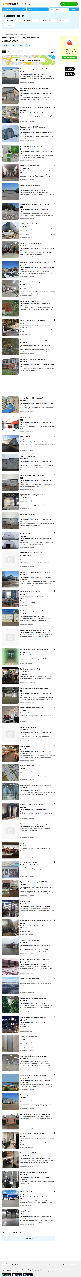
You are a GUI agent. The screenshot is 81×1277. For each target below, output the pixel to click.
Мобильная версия (7, 1266)
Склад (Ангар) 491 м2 (27, 514)
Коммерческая (22, 34)
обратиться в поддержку (46, 1271)
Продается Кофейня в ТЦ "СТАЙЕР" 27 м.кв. (35, 882)
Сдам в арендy (25, 746)
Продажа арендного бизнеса (30, 165)
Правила (64, 1264)
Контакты (72, 1264)
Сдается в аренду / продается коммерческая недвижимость (35, 1114)
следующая (17, 1232)
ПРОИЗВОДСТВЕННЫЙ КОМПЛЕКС (32, 553)
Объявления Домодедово (9, 34)
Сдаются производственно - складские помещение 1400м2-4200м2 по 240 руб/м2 (34, 1095)
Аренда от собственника (28, 1037)
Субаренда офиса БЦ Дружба (30, 591)
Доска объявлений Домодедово (10, 1264)
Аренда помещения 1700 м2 (29, 224)
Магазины (58, 1264)
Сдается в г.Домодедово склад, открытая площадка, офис (34, 88)
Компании (18, 52)
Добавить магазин (69, 57)
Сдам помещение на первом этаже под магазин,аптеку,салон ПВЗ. (33, 359)
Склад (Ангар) (25, 436)
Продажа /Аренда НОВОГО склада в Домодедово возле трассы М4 (32, 127)
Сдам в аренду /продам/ (28, 862)
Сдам (13, 45)
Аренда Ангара (25, 533)
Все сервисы (49, 1264)
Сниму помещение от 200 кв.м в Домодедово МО (35, 630)
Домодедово (28, 4)
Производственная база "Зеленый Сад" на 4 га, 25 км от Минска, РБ (35, 572)
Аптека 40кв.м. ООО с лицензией (31, 398)
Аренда (22, 843)
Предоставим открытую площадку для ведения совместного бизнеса (33, 301)
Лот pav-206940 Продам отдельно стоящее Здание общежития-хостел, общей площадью (35, 649)
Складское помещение (28, 727)
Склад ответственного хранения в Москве (34, 688)
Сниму (28, 45)
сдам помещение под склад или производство (36, 920)
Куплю (20, 45)
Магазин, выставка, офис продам (31, 804)
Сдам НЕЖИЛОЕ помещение (30, 766)
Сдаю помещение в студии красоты (32, 1133)
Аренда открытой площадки (29, 940)
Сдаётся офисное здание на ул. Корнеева (34, 611)
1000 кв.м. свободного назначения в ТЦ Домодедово (33, 1056)
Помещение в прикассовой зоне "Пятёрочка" (35, 262)
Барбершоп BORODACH (28, 1153)
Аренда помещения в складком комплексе (34, 959)
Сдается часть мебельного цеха (31, 282)
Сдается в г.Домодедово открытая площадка (35, 204)
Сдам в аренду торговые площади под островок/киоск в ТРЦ (33, 1017)
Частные (10, 52)
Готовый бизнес (25, 901)
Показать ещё (28, 1238)
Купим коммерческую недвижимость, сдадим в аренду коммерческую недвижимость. (35, 824)
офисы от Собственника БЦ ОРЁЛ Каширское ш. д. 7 (35, 785)
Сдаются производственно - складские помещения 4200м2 (33, 1075)
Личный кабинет (39, 1264)
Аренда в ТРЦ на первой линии (31, 243)
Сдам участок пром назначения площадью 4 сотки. (35, 340)
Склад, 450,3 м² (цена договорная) (32, 475)
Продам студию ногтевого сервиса (32, 707)
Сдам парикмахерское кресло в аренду (33, 1172)
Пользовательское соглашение (61, 1269)
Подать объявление (69, 4)
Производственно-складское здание (32, 495)
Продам (5, 45)
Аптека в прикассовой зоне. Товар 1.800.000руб (31, 146)
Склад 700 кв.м (25, 1211)
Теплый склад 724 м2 (27, 456)
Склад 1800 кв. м (26, 1191)
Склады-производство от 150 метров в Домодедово (33, 320)
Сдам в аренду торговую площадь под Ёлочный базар (33, 998)
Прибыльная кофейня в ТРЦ (30, 669)
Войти (54, 4)
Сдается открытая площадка (30, 185)
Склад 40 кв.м (25, 417)
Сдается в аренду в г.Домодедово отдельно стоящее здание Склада (35, 107)
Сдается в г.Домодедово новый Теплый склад (35, 69)
